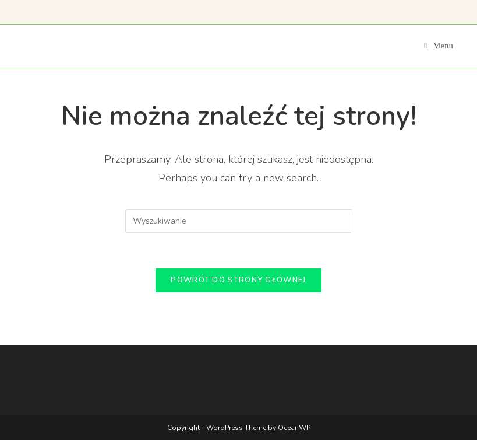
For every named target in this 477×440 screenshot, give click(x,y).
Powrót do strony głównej (238, 280)
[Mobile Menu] (438, 45)
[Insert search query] (238, 221)
